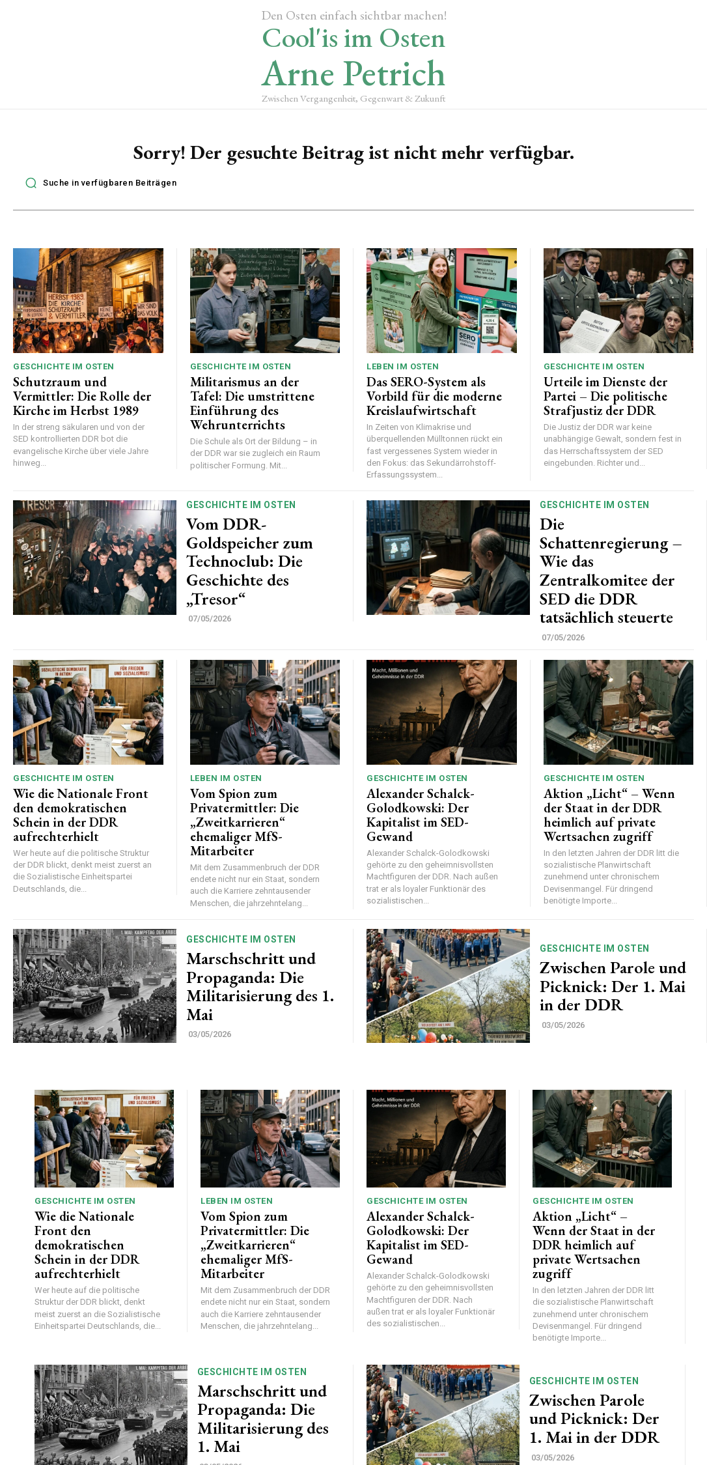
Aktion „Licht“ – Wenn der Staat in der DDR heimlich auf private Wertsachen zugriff (612, 776)
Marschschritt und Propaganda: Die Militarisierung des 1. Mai (257, 935)
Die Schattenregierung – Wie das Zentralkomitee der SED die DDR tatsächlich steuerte (609, 555)
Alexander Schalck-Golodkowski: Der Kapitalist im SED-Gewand (432, 776)
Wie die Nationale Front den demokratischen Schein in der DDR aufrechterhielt (80, 776)
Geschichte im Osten (64, 370)
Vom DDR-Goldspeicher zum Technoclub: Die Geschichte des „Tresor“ (254, 555)
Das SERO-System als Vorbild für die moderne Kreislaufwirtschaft (435, 396)
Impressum (426, 1457)
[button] (97, 186)
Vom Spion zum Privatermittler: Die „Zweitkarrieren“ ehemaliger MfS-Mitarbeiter (255, 782)
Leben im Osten (403, 370)
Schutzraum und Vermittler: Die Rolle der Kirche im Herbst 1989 (75, 396)
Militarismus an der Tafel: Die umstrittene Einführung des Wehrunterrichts (257, 396)
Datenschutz (363, 1457)
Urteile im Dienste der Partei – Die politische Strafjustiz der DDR (613, 396)
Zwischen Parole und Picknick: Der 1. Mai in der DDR (613, 935)
